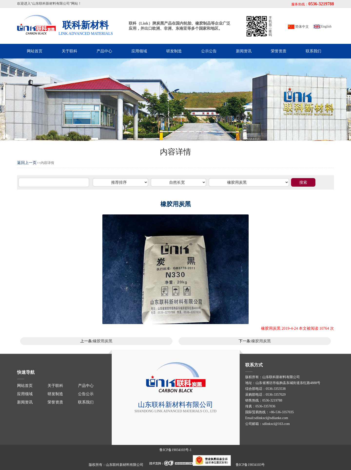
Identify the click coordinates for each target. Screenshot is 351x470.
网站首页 (34, 51)
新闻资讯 (244, 51)
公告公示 (86, 394)
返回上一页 (27, 163)
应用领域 (139, 51)
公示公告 (209, 51)
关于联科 (69, 51)
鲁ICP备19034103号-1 (175, 450)
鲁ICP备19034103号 (250, 465)
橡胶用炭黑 (102, 341)
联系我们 (313, 51)
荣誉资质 (278, 51)
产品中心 (104, 51)
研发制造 (174, 51)
